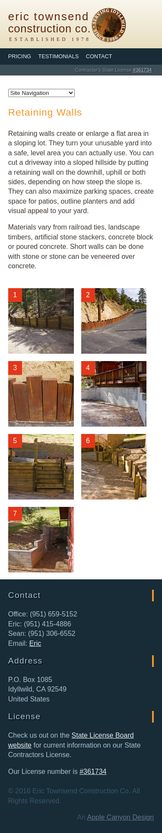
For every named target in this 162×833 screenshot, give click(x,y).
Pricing (19, 56)
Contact (99, 56)
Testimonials (58, 56)
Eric (35, 643)
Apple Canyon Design (120, 817)
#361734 (142, 69)
